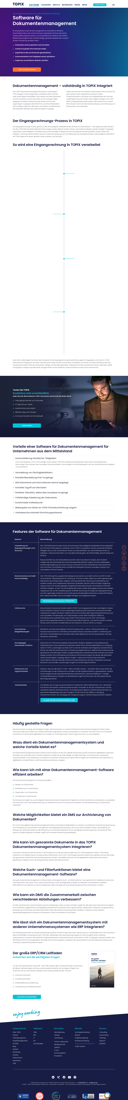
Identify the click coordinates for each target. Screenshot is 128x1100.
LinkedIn (53, 1077)
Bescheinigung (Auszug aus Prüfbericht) (58, 601)
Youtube (69, 1077)
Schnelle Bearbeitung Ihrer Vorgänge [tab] (34, 477)
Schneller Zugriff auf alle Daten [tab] (30, 487)
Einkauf (77, 1035)
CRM (35, 1032)
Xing (58, 1077)
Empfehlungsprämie (20, 1041)
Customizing (103, 1035)
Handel (56, 1035)
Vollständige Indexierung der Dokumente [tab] (36, 497)
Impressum (17, 1060)
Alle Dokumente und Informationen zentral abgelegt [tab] (41, 482)
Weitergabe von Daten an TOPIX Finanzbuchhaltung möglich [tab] (46, 507)
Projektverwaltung (81, 1038)
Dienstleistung (59, 1032)
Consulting (103, 1032)
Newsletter (16, 1052)
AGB (14, 1063)
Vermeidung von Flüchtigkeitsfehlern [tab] (34, 472)
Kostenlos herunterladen (26, 997)
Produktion (58, 1056)
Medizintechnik (59, 1044)
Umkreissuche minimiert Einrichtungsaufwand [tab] (38, 512)
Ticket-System (80, 1046)
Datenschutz (17, 1058)
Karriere (15, 1049)
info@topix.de (93, 1083)
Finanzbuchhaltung (82, 1041)
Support (102, 1041)
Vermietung (58, 1038)
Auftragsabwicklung (82, 1032)
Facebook (64, 1077)
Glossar (15, 1055)
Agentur (57, 1047)
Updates (102, 1043)
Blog (14, 1046)
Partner (15, 1035)
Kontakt (15, 1043)
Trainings (102, 1038)
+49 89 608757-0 (82, 1083)
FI (33, 1038)
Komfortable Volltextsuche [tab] (28, 502)
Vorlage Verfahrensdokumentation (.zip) (59, 700)
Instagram (74, 1077)
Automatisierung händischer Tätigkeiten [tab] (35, 458)
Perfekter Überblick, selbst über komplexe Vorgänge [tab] (41, 492)
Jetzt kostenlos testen (27, 69)
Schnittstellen (38, 1044)
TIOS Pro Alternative (61, 1042)
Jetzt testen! (27, 425)
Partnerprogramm (19, 1038)
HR (34, 1041)
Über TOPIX (17, 1032)
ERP (34, 1035)
